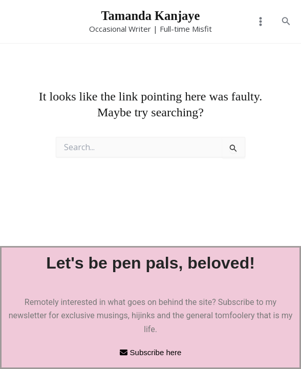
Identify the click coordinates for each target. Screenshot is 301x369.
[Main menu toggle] (260, 22)
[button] (286, 22)
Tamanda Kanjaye (150, 16)
